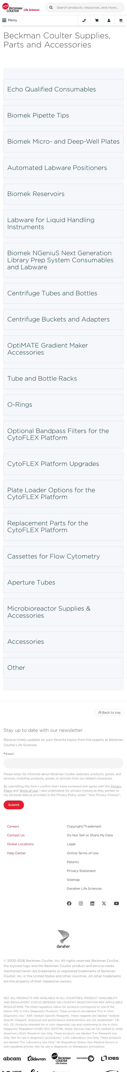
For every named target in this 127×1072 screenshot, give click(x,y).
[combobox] (85, 7)
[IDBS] (110, 1059)
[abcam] (12, 1059)
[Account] (109, 20)
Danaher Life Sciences (84, 888)
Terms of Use (28, 790)
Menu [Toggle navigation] (9, 20)
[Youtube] (116, 904)
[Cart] (96, 20)
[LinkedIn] (92, 904)
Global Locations (20, 844)
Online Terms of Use (82, 853)
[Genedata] (85, 1059)
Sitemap (73, 879)
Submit (13, 805)
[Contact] (84, 20)
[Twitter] (104, 904)
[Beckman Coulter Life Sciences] (61, 1059)
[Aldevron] (37, 1059)
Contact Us (16, 835)
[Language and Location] (121, 20)
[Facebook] (69, 904)
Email (9, 754)
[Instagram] (81, 904)
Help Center (16, 853)
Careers (13, 826)
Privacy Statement (81, 871)
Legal (71, 844)
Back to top (109, 712)
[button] (51, 7)
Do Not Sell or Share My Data (90, 835)
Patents (73, 862)
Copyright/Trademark (84, 826)
